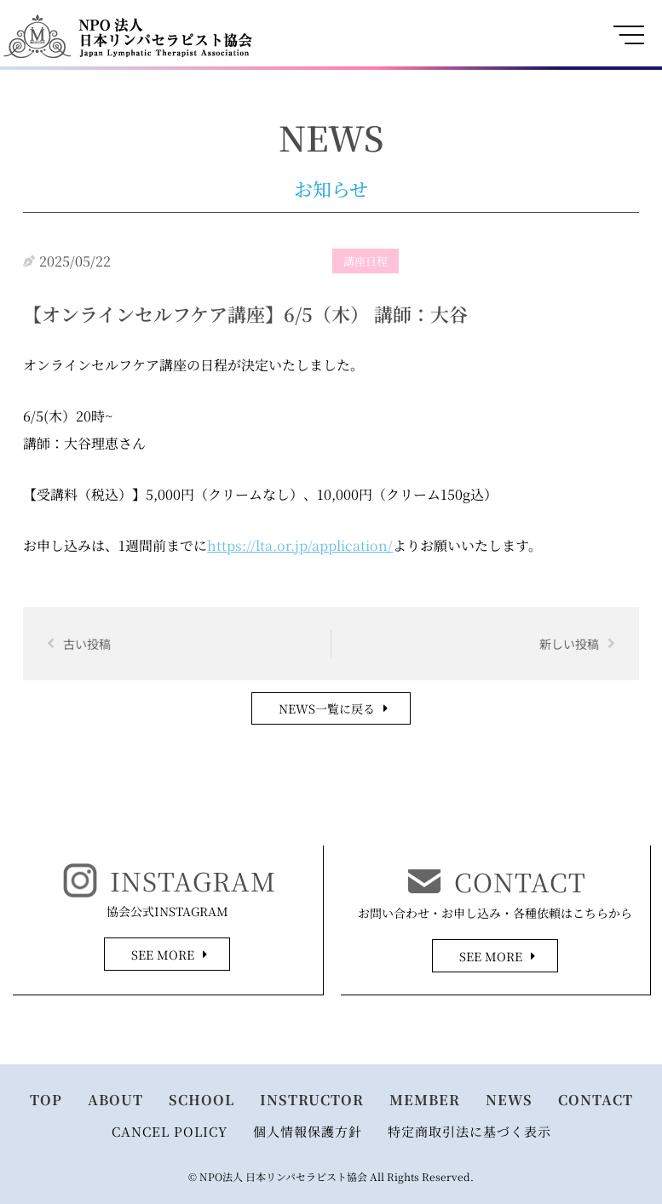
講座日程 (365, 261)
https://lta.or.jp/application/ (300, 545)
